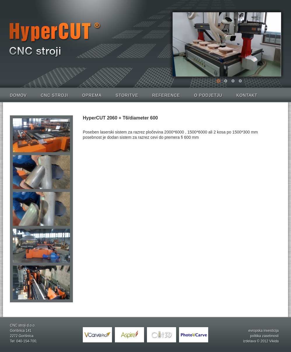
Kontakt (246, 95)
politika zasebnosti (264, 336)
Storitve (127, 95)
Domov (18, 95)
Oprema (92, 95)
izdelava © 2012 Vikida (261, 341)
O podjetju (208, 95)
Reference (166, 95)
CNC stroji (54, 95)
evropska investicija (263, 331)
